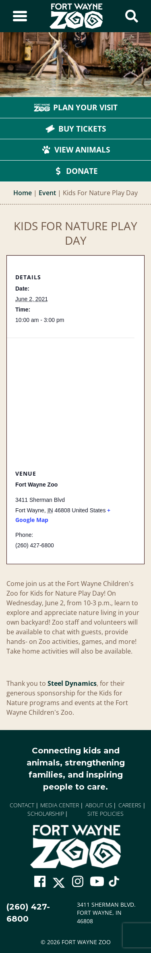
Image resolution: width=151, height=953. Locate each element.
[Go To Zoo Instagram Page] (77, 881)
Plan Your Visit (76, 107)
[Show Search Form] (131, 16)
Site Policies (105, 813)
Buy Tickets (76, 129)
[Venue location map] (70, 395)
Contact (22, 805)
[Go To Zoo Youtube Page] (97, 881)
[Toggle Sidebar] (20, 16)
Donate (75, 171)
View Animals (75, 149)
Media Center (59, 805)
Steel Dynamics (72, 683)
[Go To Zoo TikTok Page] (114, 884)
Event (47, 192)
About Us (98, 805)
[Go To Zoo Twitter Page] (59, 885)
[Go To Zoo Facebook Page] (40, 881)
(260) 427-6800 (28, 913)
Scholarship (45, 813)
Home (22, 192)
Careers (129, 805)
